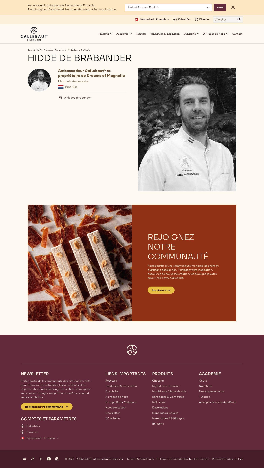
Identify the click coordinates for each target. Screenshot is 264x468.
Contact (237, 33)
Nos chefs (205, 386)
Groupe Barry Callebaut (121, 402)
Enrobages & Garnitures (168, 396)
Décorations (160, 407)
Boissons (158, 423)
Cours (203, 380)
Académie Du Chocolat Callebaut (47, 50)
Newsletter (112, 413)
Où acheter (112, 418)
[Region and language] (168, 7)
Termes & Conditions (140, 459)
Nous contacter (115, 407)
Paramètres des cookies (227, 459)
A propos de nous (116, 396)
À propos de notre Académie (217, 402)
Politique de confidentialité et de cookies (183, 459)
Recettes (141, 33)
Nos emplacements (211, 391)
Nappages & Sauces (165, 413)
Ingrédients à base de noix (169, 391)
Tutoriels (204, 396)
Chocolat (158, 380)
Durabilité (112, 391)
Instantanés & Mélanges (168, 418)
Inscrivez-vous (161, 290)
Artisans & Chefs (80, 50)
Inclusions (158, 402)
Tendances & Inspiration (165, 33)
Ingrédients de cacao (165, 386)
